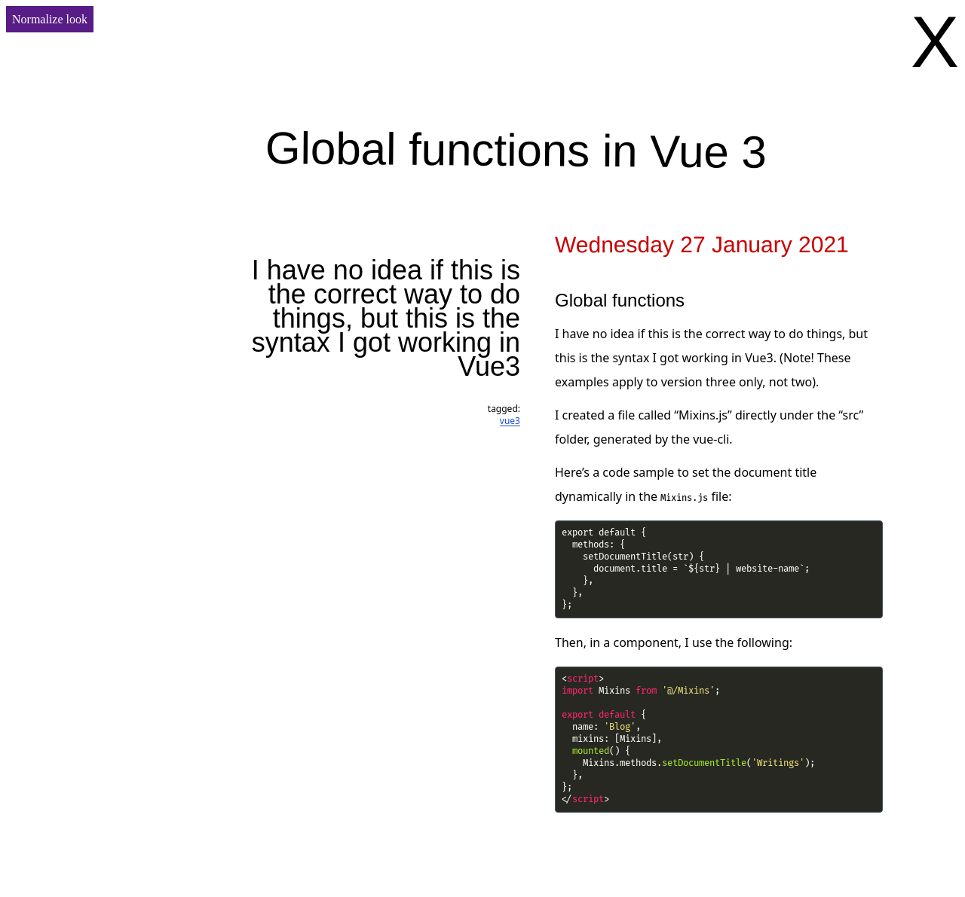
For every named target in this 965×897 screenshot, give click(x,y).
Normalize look (49, 19)
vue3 (510, 420)
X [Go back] (935, 42)
